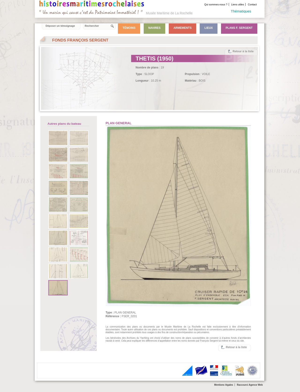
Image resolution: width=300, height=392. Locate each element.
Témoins (129, 28)
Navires (154, 28)
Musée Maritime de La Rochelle (169, 13)
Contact (252, 4)
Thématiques (241, 11)
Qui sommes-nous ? (215, 4)
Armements (182, 28)
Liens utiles (237, 4)
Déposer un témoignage (60, 25)
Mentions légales (223, 385)
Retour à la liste (243, 51)
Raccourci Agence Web (250, 385)
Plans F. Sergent (239, 28)
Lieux (208, 28)
